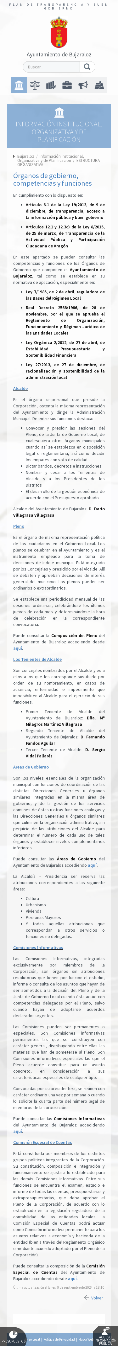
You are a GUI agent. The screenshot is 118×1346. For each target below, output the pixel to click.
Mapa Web (86, 1339)
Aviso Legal (32, 1339)
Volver (97, 1298)
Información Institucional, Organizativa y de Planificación (50, 158)
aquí (17, 648)
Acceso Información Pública (105, 1336)
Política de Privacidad (59, 1339)
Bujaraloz (25, 156)
